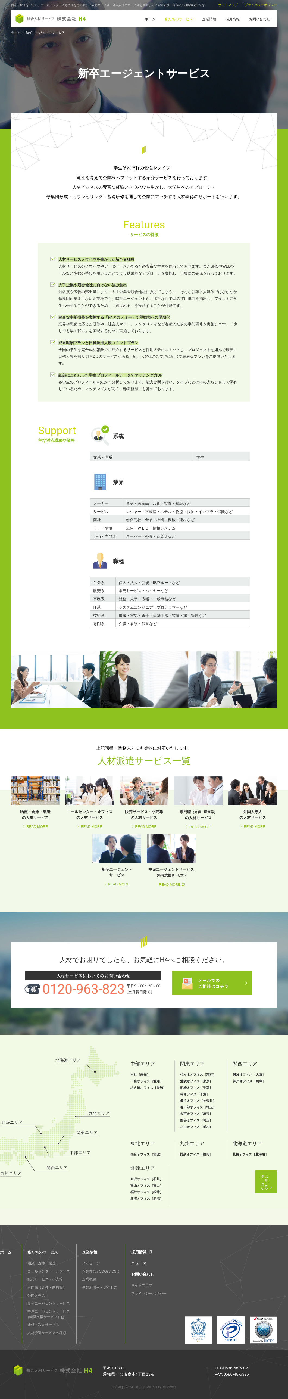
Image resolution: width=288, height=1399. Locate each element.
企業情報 (209, 19)
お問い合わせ (259, 19)
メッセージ (91, 1263)
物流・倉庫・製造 (41, 1263)
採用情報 (233, 19)
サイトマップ (228, 5)
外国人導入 (36, 1295)
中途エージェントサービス (48, 1314)
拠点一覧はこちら (238, 1200)
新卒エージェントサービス (48, 1303)
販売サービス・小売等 (45, 1279)
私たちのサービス (179, 19)
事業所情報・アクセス (99, 1287)
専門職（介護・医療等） (46, 1287)
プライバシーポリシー (261, 5)
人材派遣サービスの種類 (46, 1333)
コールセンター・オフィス (48, 1271)
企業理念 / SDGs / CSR (100, 1271)
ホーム (150, 19)
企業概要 (89, 1279)
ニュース (138, 1263)
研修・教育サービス (43, 1325)
